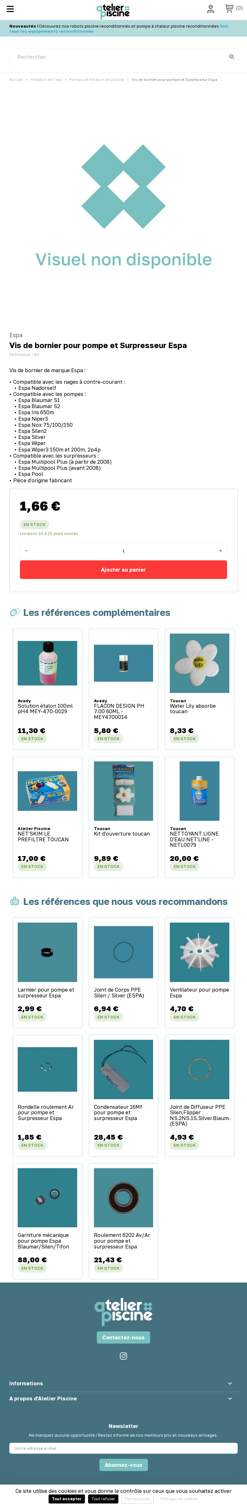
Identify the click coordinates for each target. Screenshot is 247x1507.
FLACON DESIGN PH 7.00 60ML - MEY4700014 (119, 711)
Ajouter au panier (123, 569)
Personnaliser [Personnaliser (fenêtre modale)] (137, 1498)
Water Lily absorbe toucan (193, 708)
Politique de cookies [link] (179, 1498)
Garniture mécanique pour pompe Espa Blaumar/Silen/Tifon (43, 1240)
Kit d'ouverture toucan (122, 834)
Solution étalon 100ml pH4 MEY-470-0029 (45, 708)
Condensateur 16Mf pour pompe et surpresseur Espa (118, 1112)
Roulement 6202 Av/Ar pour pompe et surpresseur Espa (122, 1240)
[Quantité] (123, 551)
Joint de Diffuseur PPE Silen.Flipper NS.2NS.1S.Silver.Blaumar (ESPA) (199, 1115)
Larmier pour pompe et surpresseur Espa (46, 992)
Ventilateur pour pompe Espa (199, 992)
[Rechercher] (123, 57)
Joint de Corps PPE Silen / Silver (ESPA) (119, 992)
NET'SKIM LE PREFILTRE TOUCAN (43, 836)
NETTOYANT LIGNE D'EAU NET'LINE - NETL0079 (194, 839)
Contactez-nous (123, 1337)
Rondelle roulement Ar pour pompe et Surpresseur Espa (46, 1112)
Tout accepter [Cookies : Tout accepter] (67, 1498)
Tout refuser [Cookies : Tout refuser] (103, 1498)
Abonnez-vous (123, 1465)
